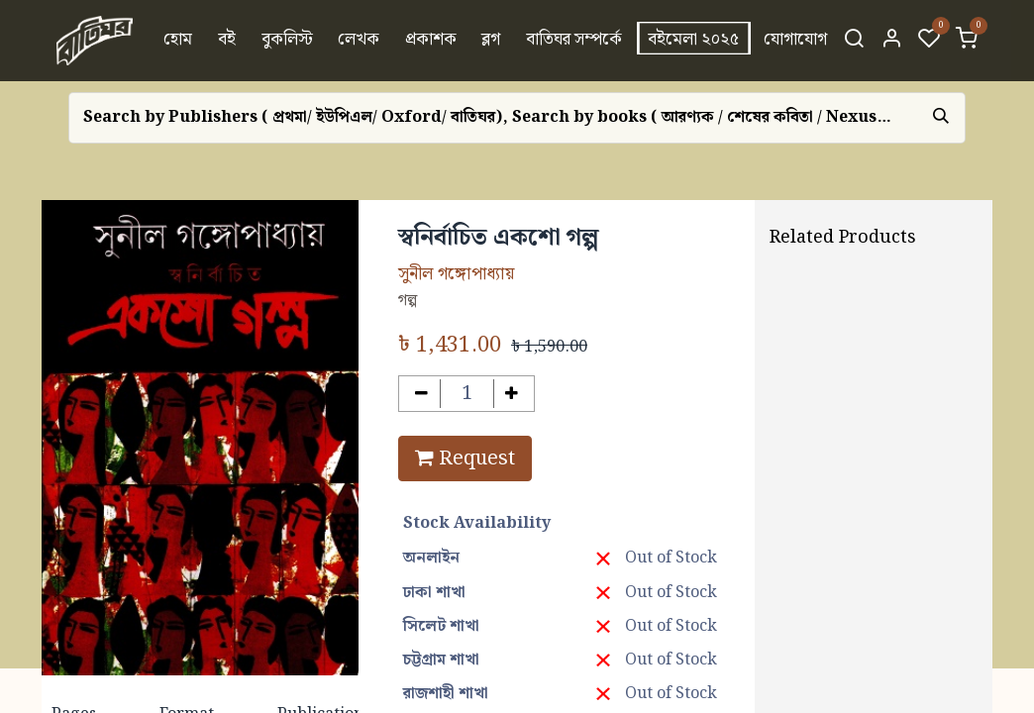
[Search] (854, 40)
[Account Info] (891, 40)
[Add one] (512, 393)
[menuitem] (179, 40)
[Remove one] (421, 393)
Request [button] (465, 458)
